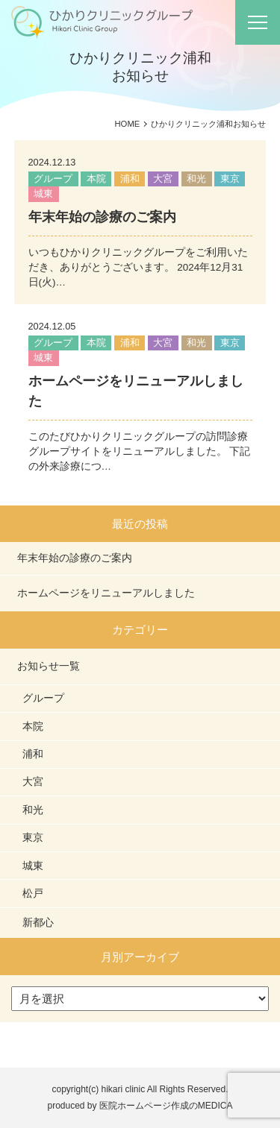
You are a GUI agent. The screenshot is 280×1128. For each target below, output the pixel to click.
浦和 (130, 178)
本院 (96, 178)
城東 (43, 193)
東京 (230, 178)
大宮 (162, 178)
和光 (196, 178)
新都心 (38, 922)
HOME (127, 123)
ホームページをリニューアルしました (106, 593)
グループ (53, 178)
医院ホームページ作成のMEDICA (166, 1105)
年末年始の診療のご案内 (102, 216)
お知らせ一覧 (48, 666)
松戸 (32, 893)
